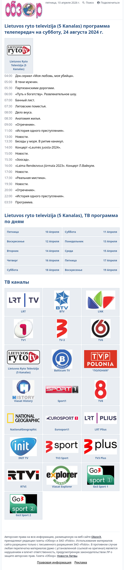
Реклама (80, 562)
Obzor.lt (96, 537)
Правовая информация (54, 562)
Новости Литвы (67, 556)
